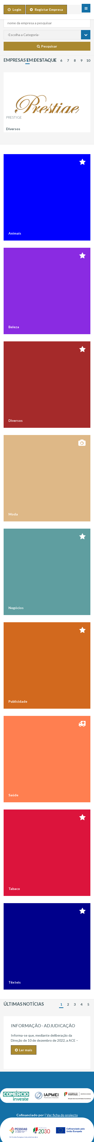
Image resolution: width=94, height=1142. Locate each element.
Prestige (14, 117)
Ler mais (23, 1050)
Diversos (13, 129)
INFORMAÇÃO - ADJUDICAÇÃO (43, 1025)
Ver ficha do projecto (62, 1115)
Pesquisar (47, 46)
